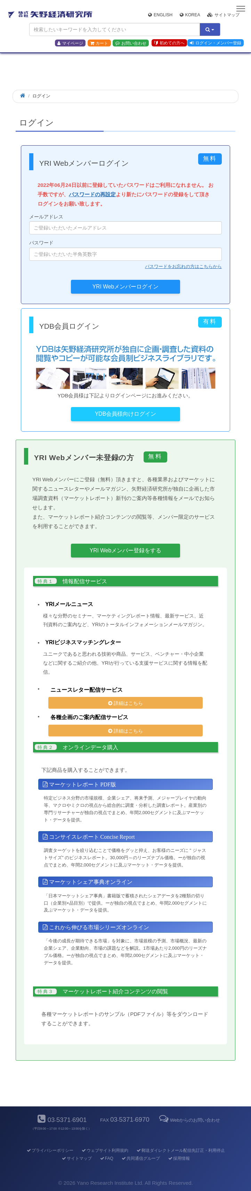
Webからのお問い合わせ (189, 1120)
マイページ (70, 43)
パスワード (125, 250)
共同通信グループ (140, 1158)
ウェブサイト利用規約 (104, 1150)
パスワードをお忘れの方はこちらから (183, 266)
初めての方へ (169, 43)
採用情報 (178, 1158)
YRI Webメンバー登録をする (125, 550)
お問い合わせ (130, 43)
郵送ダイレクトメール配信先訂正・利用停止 (180, 1150)
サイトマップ (223, 14)
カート (99, 43)
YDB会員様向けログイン (125, 414)
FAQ (106, 1158)
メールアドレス (125, 224)
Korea (190, 14)
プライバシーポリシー (49, 1150)
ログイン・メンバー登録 (215, 43)
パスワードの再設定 (92, 194)
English (160, 14)
